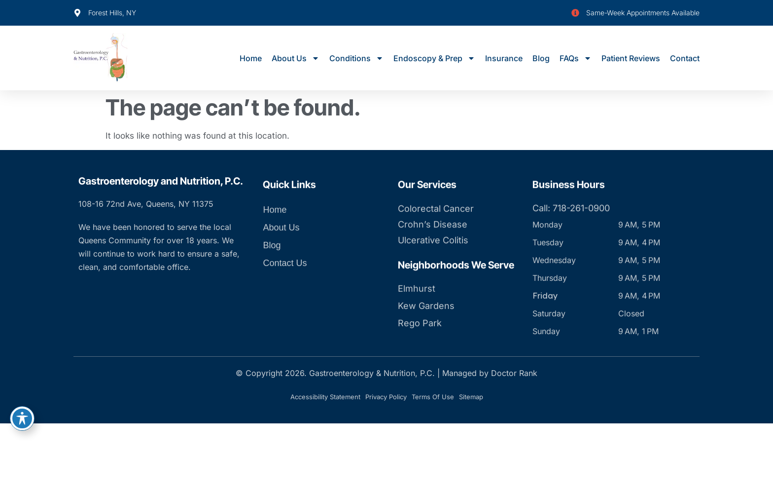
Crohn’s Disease (432, 243)
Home (251, 58)
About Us (295, 58)
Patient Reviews (630, 58)
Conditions (356, 58)
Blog (541, 58)
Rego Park (420, 342)
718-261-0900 (581, 227)
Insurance (504, 58)
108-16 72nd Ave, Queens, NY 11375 (145, 204)
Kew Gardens (426, 325)
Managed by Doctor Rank (489, 373)
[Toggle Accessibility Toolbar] (22, 418)
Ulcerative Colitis (433, 259)
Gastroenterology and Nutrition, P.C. (160, 181)
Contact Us (285, 282)
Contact (685, 58)
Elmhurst (416, 307)
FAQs (576, 58)
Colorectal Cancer (436, 228)
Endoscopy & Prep (434, 58)
